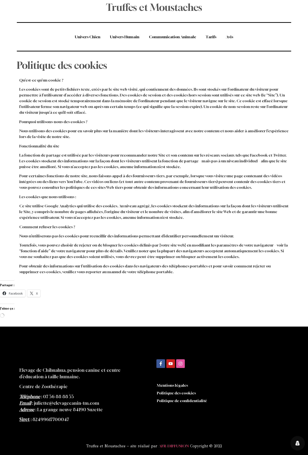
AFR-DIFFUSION (174, 445)
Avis (229, 36)
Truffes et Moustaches (154, 7)
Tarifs (211, 36)
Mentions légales (172, 385)
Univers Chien (87, 36)
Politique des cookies (176, 393)
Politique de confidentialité (182, 400)
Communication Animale (172, 36)
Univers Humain (124, 36)
